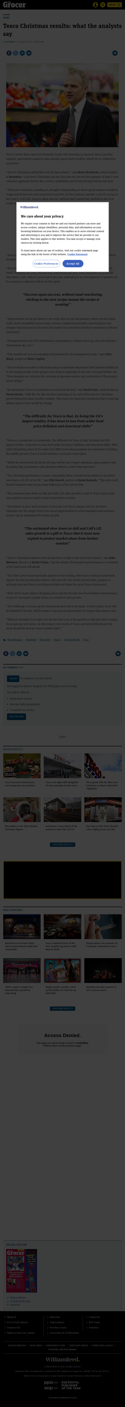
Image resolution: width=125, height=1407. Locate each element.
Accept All (72, 263)
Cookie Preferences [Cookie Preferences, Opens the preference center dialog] (46, 263)
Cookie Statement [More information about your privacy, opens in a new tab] (77, 254)
